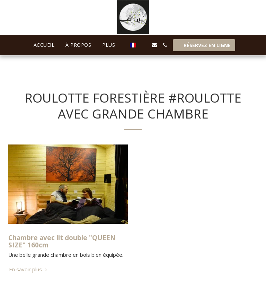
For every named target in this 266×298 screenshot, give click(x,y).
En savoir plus (28, 269)
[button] (144, 45)
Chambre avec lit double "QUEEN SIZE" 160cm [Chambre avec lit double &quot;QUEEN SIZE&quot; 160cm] (62, 241)
